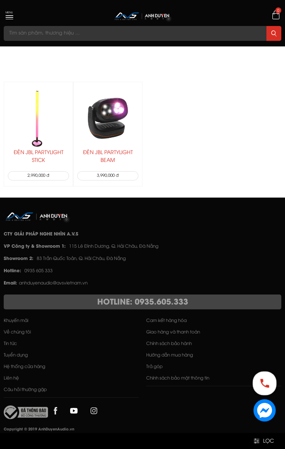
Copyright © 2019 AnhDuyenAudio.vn (39, 429)
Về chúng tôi (17, 332)
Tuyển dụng (16, 355)
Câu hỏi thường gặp (25, 390)
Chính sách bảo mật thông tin (177, 378)
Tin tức (10, 344)
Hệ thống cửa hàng (24, 367)
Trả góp (154, 367)
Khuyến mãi (16, 321)
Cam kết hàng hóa (166, 321)
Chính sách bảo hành (169, 344)
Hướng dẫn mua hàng (169, 355)
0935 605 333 (38, 271)
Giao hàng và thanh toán (173, 332)
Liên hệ (11, 378)
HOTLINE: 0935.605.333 (142, 302)
